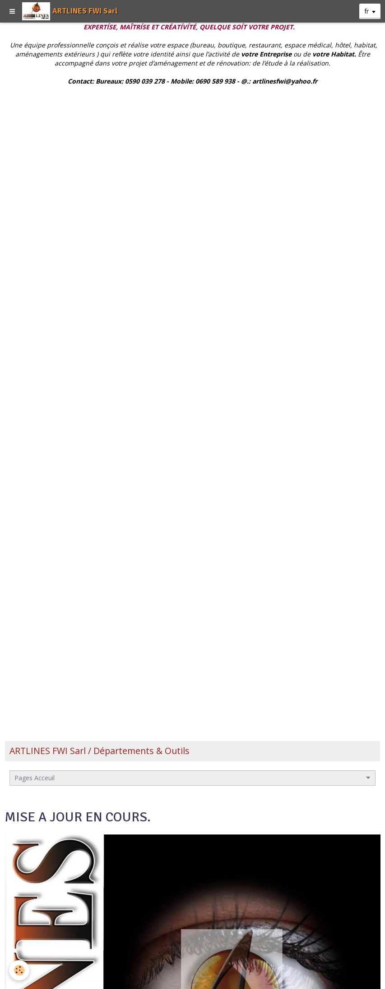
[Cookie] (19, 970)
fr (366, 11)
